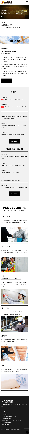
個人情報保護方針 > (6, 422)
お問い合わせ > (4, 426)
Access (3, 411)
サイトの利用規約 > (5, 424)
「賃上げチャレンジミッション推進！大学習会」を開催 (13, 165)
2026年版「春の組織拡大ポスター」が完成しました (12, 134)
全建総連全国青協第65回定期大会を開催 (10, 180)
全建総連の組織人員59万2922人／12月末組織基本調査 (14, 187)
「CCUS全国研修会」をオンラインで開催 (10, 173)
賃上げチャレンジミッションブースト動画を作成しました (14, 108)
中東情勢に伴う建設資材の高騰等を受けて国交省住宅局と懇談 (14, 157)
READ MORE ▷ (7, 80)
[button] (2, 16)
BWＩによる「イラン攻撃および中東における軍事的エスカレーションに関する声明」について (14, 117)
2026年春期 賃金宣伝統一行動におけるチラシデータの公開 (14, 126)
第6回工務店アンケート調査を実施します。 (12, 99)
